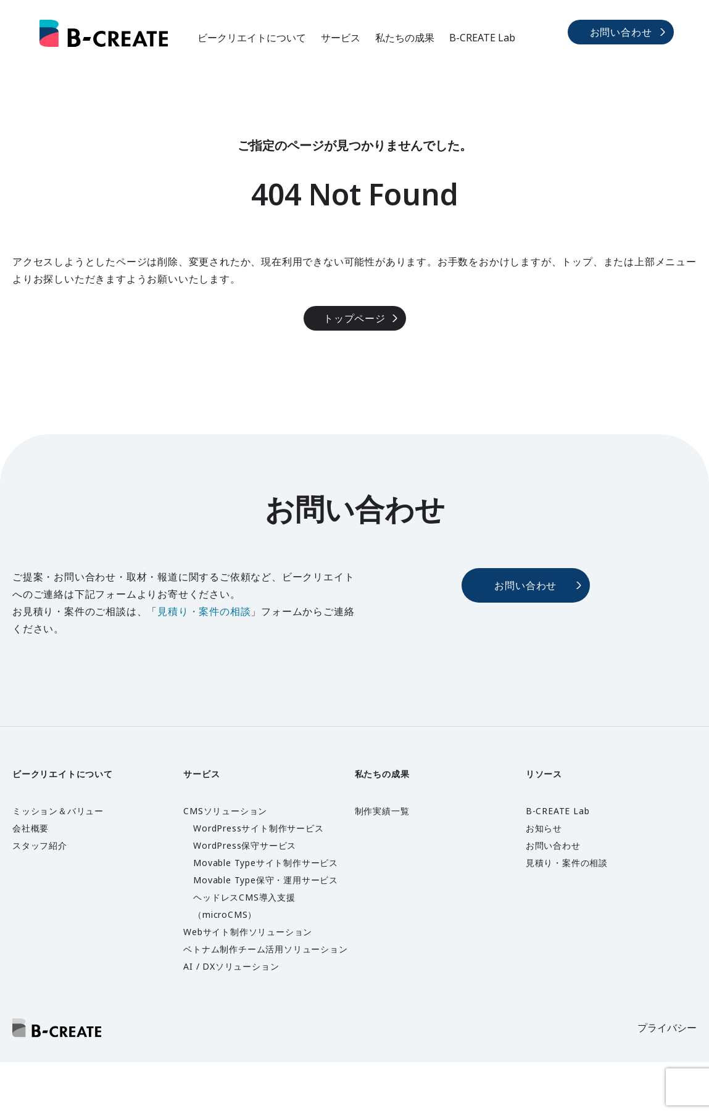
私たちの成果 (404, 37)
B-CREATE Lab (482, 37)
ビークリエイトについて (251, 37)
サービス (340, 37)
